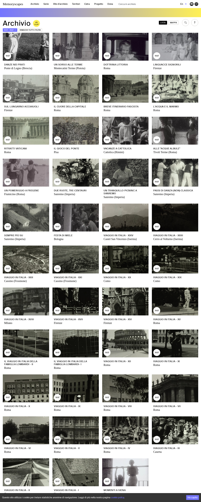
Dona (110, 4)
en (181, 4)
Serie (46, 4)
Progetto (98, 4)
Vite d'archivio (60, 4)
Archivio (35, 4)
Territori (76, 4)
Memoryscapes (13, 4)
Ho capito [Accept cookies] (193, 497)
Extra (87, 4)
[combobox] (140, 4)
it (185, 4)
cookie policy (117, 497)
